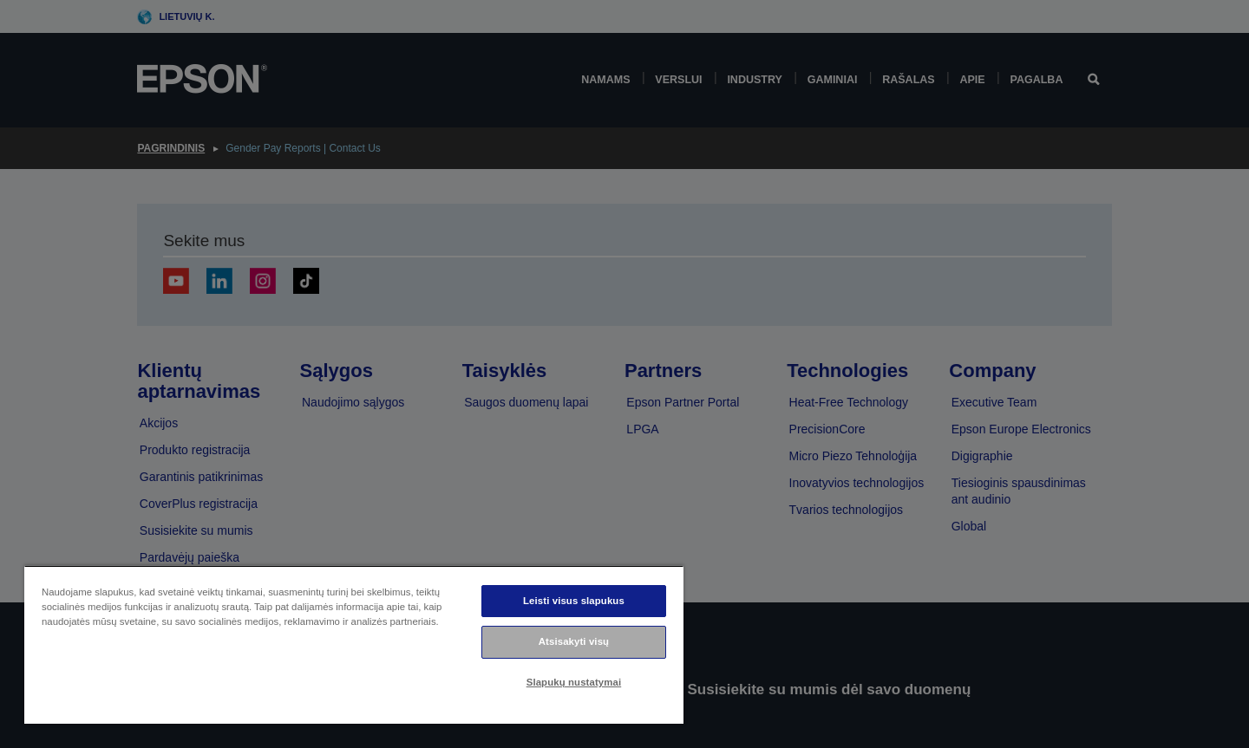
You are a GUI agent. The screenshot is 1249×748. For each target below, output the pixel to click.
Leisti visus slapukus (573, 600)
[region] (353, 644)
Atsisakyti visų (574, 641)
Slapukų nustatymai (574, 682)
